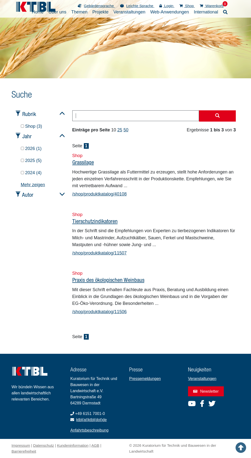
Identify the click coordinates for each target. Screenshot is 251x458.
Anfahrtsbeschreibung (89, 430)
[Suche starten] (217, 116)
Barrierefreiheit (24, 451)
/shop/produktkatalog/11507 (99, 253)
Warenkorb (212, 6)
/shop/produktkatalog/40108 (99, 194)
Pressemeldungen (145, 379)
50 (126, 129)
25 (119, 129)
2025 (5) (31, 160)
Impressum (21, 445)
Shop (187, 6)
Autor (27, 194)
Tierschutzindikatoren (95, 221)
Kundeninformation (72, 445)
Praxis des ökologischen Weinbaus (108, 279)
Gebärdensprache (99, 6)
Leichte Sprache (140, 6)
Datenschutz (43, 445)
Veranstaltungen (202, 379)
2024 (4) (31, 172)
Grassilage (83, 162)
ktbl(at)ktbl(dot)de (91, 420)
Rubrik (29, 114)
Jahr (27, 136)
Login (167, 6)
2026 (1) (31, 148)
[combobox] (135, 115)
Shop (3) (31, 126)
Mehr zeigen (33, 184)
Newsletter (206, 391)
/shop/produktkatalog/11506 (99, 311)
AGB (95, 445)
